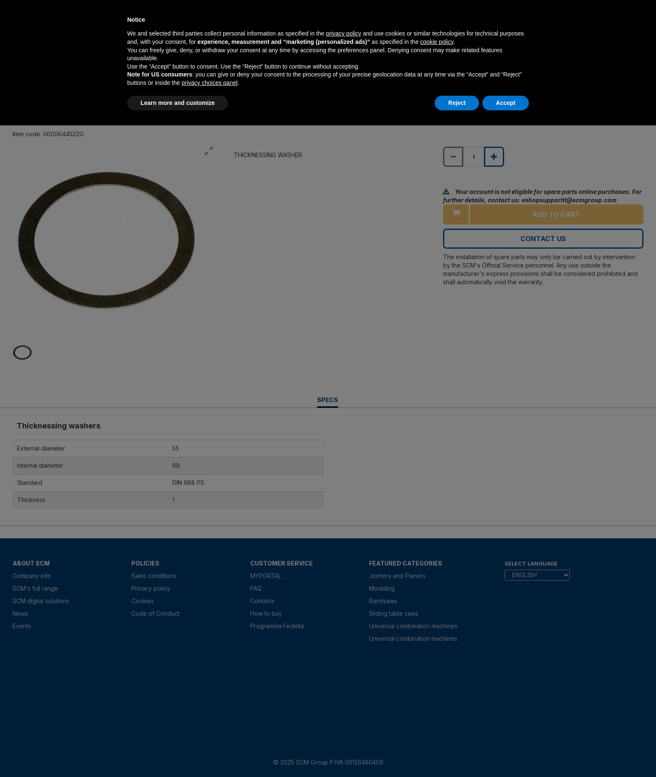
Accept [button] (505, 102)
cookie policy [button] (436, 41)
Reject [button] (457, 102)
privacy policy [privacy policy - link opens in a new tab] (343, 33)
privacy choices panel (210, 82)
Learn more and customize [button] (178, 102)
